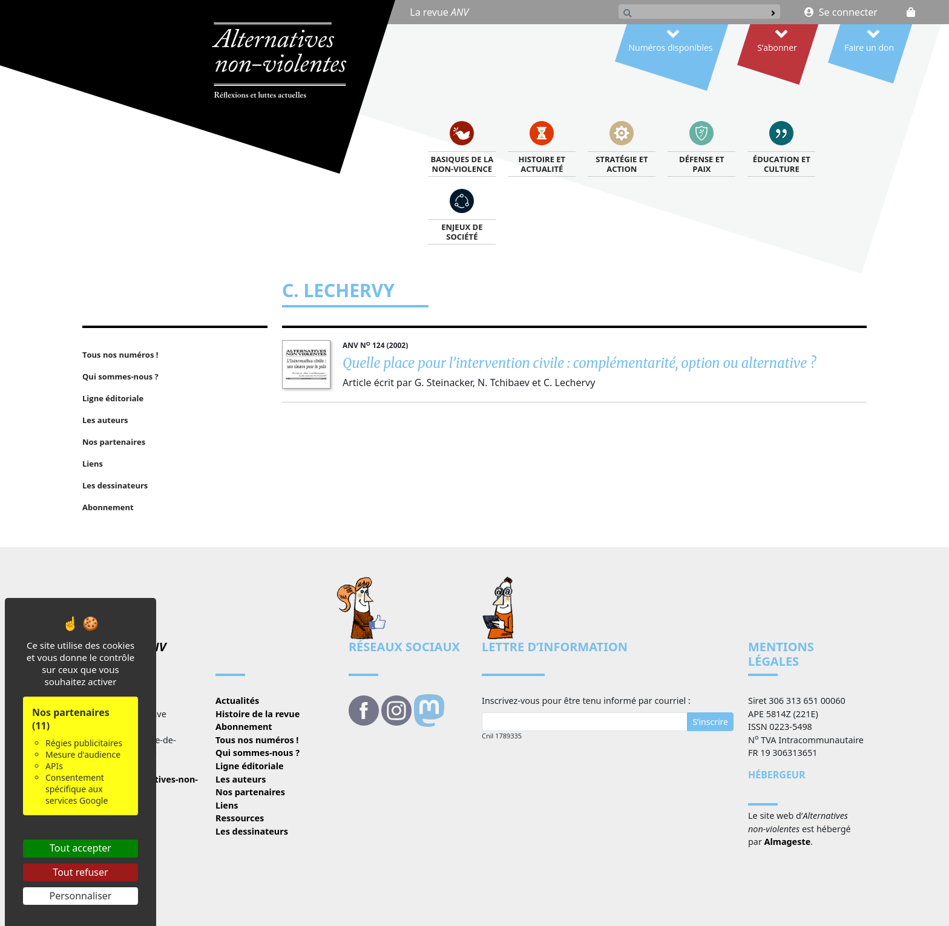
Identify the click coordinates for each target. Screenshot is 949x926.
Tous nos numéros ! (256, 740)
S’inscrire (710, 721)
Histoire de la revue (257, 714)
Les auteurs (240, 779)
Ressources (239, 818)
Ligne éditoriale (249, 766)
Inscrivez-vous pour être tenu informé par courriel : (586, 700)
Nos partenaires (250, 792)
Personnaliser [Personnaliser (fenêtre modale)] (81, 895)
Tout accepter (80, 848)
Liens (226, 805)
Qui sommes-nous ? (257, 752)
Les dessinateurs (251, 831)
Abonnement (243, 726)
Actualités (237, 700)
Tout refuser (80, 872)
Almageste (787, 841)
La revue (439, 12)
